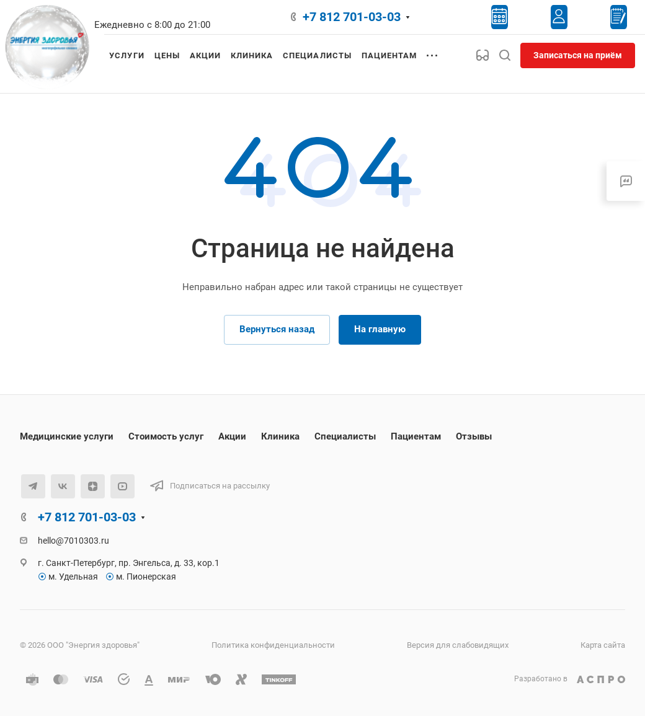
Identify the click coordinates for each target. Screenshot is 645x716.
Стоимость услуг (165, 436)
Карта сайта (602, 645)
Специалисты (345, 436)
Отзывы (474, 436)
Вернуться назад (276, 329)
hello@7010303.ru (73, 541)
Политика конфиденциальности (273, 645)
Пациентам (416, 436)
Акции (232, 436)
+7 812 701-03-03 (352, 16)
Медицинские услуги (66, 436)
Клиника (280, 436)
